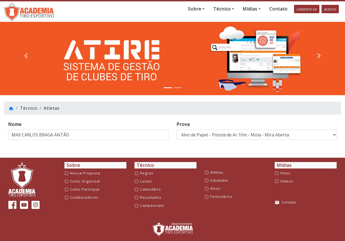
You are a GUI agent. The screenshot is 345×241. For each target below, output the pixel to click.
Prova (183, 124)
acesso (330, 9)
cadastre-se (306, 9)
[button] (196, 9)
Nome (15, 124)
